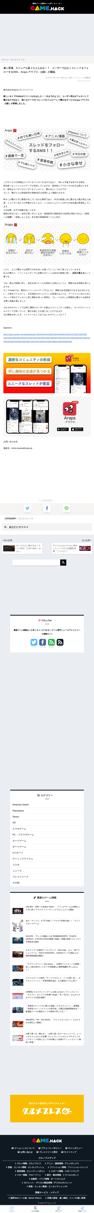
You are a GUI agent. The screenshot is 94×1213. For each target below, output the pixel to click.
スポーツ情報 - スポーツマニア (65, 1171)
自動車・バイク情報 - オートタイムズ (48, 1179)
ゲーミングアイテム (22, 859)
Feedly (51, 647)
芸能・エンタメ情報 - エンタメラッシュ (26, 1167)
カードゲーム (19, 841)
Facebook (42, 647)
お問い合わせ (26, 1152)
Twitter (34, 647)
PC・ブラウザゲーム (23, 834)
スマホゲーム (19, 828)
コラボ (15, 864)
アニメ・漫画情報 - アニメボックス (63, 1163)
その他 (15, 882)
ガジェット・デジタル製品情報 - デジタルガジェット (48, 1183)
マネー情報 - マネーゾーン (29, 1175)
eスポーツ (17, 853)
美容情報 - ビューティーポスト (31, 1171)
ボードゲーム (19, 846)
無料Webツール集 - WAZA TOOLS (25, 1198)
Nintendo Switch (20, 805)
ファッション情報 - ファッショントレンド (69, 1167)
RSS (60, 647)
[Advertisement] (47, 35)
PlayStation (18, 810)
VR (14, 823)
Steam (15, 816)
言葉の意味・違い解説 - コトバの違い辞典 (66, 1198)
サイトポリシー (75, 1148)
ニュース (17, 871)
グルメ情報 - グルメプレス (29, 1163)
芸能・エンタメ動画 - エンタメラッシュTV (48, 1187)
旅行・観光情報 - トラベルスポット (63, 1175)
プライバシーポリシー (51, 1148)
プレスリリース (25, 518)
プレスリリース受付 (48, 1152)
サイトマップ (70, 1152)
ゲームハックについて (24, 1148)
